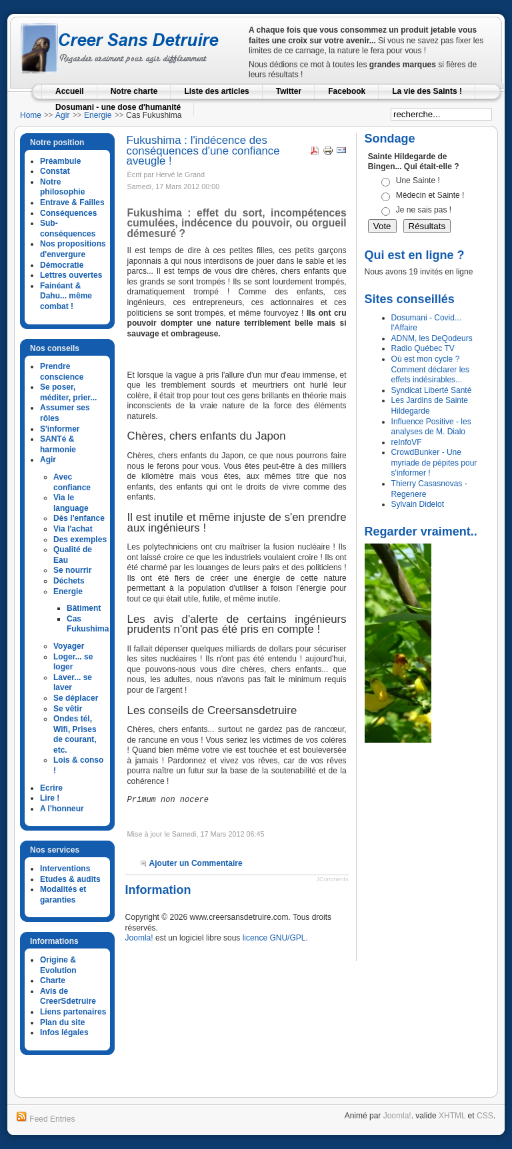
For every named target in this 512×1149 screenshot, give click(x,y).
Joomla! (139, 938)
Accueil (69, 91)
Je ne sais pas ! (423, 209)
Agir (62, 115)
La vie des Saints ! (427, 91)
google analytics (58, 1069)
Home (30, 115)
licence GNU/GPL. (275, 938)
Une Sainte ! (418, 180)
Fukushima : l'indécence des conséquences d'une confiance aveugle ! (203, 150)
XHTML (452, 1115)
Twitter (288, 91)
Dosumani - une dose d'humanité (118, 107)
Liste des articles (216, 91)
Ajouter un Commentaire (196, 863)
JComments (333, 879)
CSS (485, 1115)
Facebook (346, 91)
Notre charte (134, 91)
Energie (97, 115)
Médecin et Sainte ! (430, 195)
